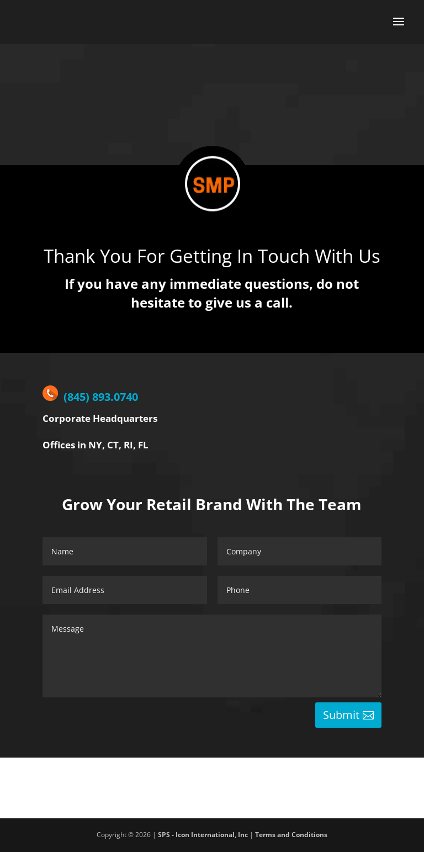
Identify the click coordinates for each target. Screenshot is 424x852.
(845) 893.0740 (90, 396)
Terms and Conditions (291, 834)
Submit (341, 714)
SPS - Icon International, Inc (203, 834)
